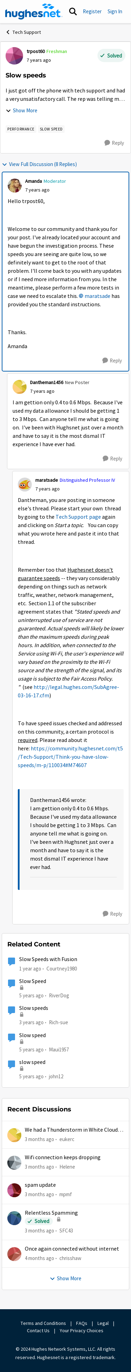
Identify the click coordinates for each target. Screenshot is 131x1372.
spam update (40, 1185)
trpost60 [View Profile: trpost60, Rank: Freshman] (36, 51)
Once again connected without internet (72, 1248)
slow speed (32, 1062)
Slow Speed (32, 981)
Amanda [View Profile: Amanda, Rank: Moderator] (33, 181)
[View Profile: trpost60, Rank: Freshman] (14, 56)
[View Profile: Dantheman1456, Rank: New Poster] (20, 387)
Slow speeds (33, 1008)
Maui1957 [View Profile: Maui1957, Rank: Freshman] (59, 1049)
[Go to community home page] (34, 11)
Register (92, 11)
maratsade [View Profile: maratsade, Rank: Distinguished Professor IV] (46, 480)
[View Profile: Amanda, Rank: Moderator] (15, 186)
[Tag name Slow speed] (51, 129)
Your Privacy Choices (82, 1330)
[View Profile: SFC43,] (14, 1218)
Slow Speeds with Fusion (48, 959)
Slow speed (32, 1035)
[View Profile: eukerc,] (14, 1135)
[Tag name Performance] (21, 129)
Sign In (115, 11)
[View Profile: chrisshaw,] (14, 1254)
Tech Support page (78, 516)
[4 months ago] (39, 1258)
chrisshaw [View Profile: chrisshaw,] (70, 1258)
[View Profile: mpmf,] (14, 1190)
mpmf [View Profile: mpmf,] (65, 1194)
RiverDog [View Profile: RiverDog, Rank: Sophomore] (59, 995)
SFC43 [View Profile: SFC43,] (66, 1230)
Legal (103, 1323)
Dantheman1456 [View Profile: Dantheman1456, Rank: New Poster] (46, 382)
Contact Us (38, 1330)
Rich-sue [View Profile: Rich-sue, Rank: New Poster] (58, 1022)
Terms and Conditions (43, 1323)
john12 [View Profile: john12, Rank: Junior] (56, 1076)
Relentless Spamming (51, 1212)
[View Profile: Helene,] (14, 1163)
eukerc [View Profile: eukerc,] (66, 1138)
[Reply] (114, 143)
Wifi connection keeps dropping (63, 1157)
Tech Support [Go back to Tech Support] (23, 32)
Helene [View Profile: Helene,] (67, 1166)
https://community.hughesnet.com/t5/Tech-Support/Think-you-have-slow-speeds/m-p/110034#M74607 (70, 757)
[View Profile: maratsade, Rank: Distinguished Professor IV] (25, 485)
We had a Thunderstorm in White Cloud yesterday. (71, 1130)
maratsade (97, 296)
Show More (21, 110)
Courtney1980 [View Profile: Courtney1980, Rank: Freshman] (61, 968)
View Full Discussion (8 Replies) (39, 164)
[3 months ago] (39, 1139)
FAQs (81, 1323)
